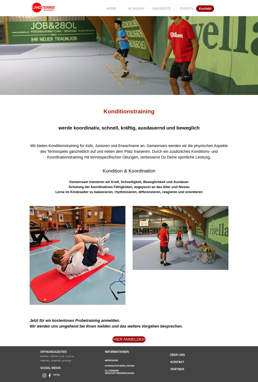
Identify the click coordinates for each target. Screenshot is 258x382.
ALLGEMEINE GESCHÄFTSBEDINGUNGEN (119, 371)
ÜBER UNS (177, 354)
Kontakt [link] (205, 8)
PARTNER (177, 369)
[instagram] (44, 375)
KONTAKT (177, 362)
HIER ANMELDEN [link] (129, 339)
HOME (111, 8)
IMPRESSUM (111, 360)
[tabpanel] (129, 148)
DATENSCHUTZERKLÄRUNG (120, 366)
